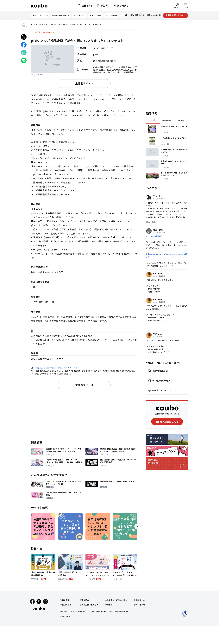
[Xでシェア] (24, 37)
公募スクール (139, 600)
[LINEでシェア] (24, 60)
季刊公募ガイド (66, 604)
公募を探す (42, 24)
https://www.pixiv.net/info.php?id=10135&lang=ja (56, 368)
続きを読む (151, 222)
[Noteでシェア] (24, 52)
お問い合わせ (139, 604)
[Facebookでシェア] (24, 45)
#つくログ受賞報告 (154, 236)
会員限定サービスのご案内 (116, 600)
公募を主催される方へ (89, 604)
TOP (33, 24)
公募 (153, 120)
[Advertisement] (84, 414)
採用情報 (108, 604)
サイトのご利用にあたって (79, 611)
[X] (38, 601)
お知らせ (181, 120)
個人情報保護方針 (122, 611)
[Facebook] (32, 601)
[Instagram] (45, 601)
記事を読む (167, 120)
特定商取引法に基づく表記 (102, 611)
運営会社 (63, 611)
